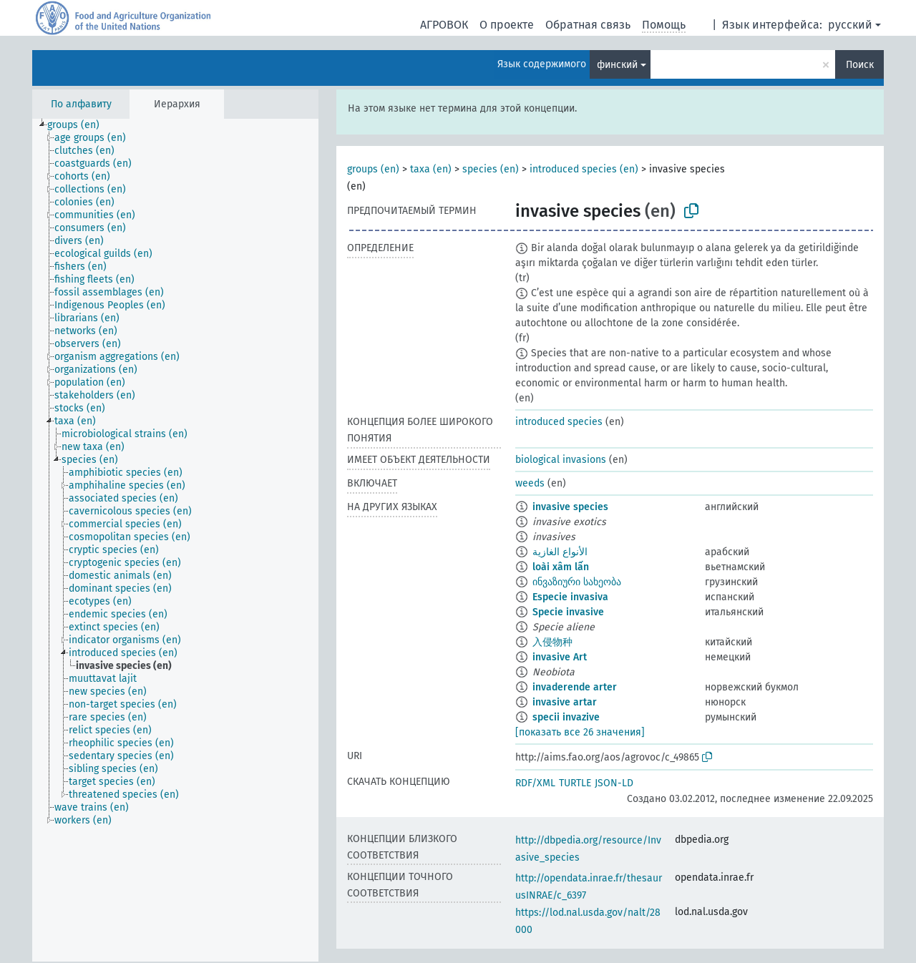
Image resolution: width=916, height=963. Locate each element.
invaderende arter (574, 687)
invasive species (570, 507)
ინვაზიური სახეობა (576, 582)
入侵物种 (552, 642)
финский (617, 65)
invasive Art (559, 657)
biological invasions (560, 460)
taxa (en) (431, 169)
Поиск (860, 65)
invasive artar (564, 702)
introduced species (559, 422)
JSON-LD (614, 783)
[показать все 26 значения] (580, 732)
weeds (530, 483)
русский (850, 24)
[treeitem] (79, 125)
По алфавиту (81, 104)
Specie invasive (568, 612)
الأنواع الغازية (560, 552)
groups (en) (373, 169)
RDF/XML (535, 783)
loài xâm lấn (560, 567)
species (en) (490, 169)
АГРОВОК (444, 24)
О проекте (506, 24)
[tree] (175, 540)
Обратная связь (587, 24)
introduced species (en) (584, 169)
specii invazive (566, 717)
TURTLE (575, 783)
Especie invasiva (570, 597)
